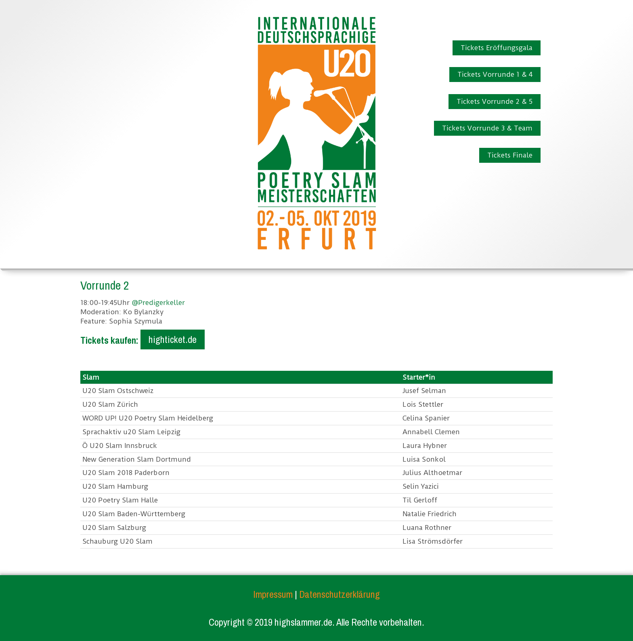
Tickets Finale (509, 155)
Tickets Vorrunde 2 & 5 (494, 101)
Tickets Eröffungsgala (496, 48)
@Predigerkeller (158, 302)
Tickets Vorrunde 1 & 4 (494, 74)
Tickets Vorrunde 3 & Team (487, 128)
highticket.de (173, 339)
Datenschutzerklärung (339, 594)
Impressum (273, 594)
